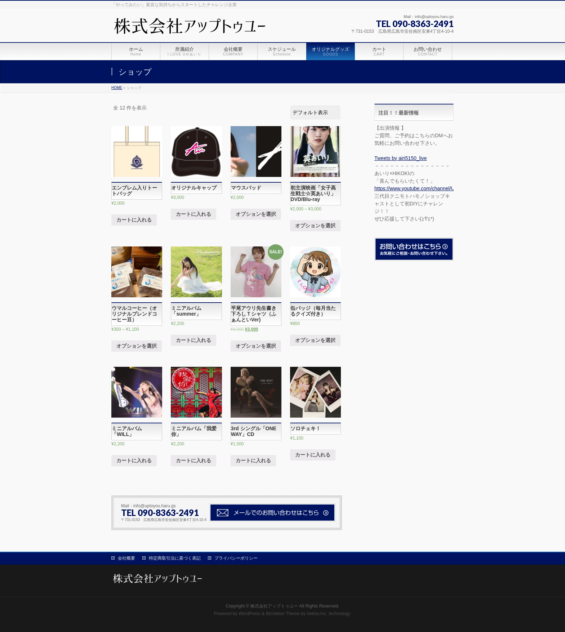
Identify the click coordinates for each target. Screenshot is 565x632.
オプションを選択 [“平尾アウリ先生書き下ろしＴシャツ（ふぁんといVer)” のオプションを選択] (256, 346)
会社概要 (126, 558)
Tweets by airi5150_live (400, 158)
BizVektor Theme (283, 613)
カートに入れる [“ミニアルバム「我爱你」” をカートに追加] (193, 460)
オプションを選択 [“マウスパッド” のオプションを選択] (256, 214)
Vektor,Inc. (317, 613)
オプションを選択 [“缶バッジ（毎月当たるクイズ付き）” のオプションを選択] (315, 340)
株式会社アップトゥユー (274, 606)
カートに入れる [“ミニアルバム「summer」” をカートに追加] (193, 340)
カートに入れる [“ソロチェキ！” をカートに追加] (312, 455)
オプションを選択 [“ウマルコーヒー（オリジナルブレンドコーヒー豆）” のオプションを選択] (136, 346)
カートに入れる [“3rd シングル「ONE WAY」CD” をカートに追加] (253, 460)
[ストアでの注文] (315, 112)
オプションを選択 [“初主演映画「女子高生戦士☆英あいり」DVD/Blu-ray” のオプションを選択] (315, 225)
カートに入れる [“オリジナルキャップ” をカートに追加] (193, 214)
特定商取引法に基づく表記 (175, 558)
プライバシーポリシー (236, 558)
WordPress (250, 613)
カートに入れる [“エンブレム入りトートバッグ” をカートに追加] (134, 220)
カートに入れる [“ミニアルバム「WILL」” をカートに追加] (134, 460)
